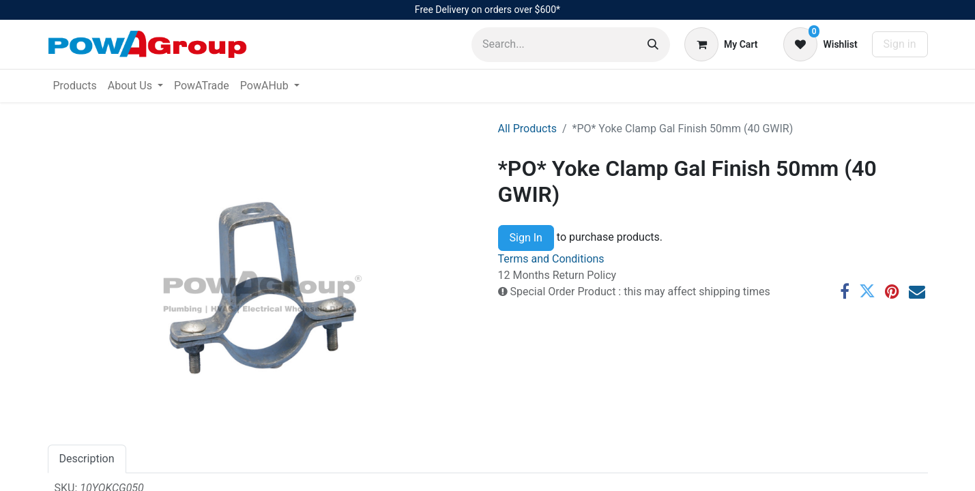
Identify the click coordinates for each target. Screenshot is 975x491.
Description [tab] (87, 458)
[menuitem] (75, 86)
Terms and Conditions (551, 258)
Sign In (526, 237)
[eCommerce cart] (721, 44)
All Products (527, 128)
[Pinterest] (892, 291)
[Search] (653, 44)
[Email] (917, 291)
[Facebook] (844, 291)
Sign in (900, 44)
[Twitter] (867, 291)
